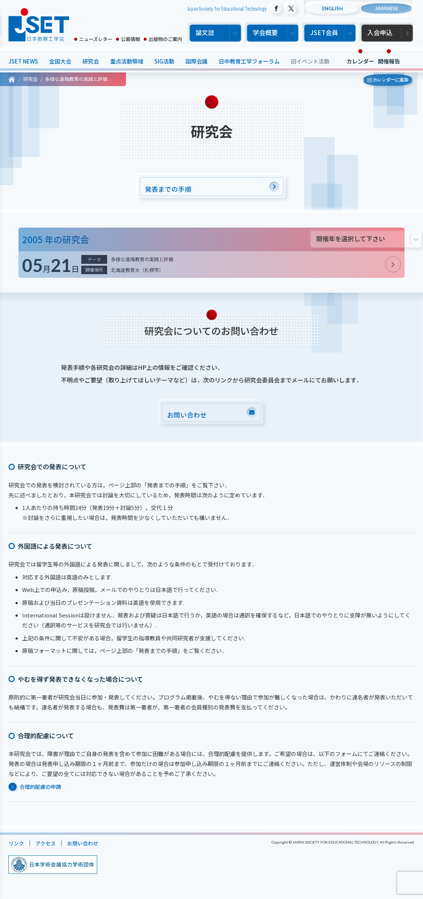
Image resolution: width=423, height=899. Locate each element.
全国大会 (60, 61)
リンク (16, 846)
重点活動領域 (126, 61)
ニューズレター (95, 38)
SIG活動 (164, 61)
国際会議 (196, 61)
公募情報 (130, 38)
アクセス (47, 846)
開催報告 (389, 61)
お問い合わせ (86, 846)
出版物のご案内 (165, 38)
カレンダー (360, 61)
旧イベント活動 (310, 61)
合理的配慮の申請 (40, 789)
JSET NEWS (23, 61)
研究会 (90, 61)
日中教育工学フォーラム (249, 61)
